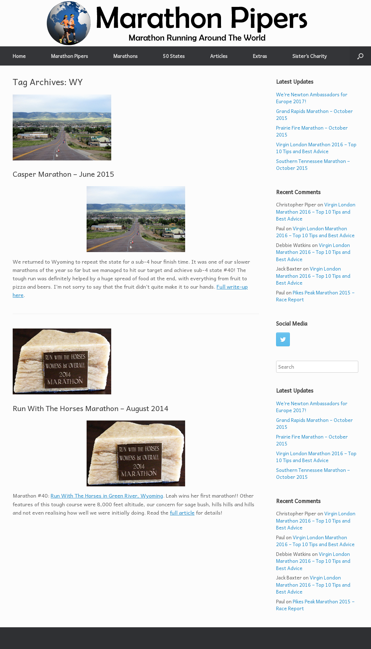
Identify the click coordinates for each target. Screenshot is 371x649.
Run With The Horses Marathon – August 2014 (90, 408)
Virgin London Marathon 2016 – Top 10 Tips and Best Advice (316, 148)
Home (19, 56)
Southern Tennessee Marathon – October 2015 (313, 164)
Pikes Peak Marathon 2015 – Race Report (315, 296)
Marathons (125, 56)
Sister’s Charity (309, 56)
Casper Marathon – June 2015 (63, 174)
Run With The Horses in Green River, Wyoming (107, 495)
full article (182, 512)
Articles (219, 56)
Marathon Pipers (69, 56)
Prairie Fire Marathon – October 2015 (312, 131)
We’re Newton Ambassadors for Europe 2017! (311, 98)
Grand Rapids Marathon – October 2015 (314, 114)
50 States (174, 56)
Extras (260, 56)
